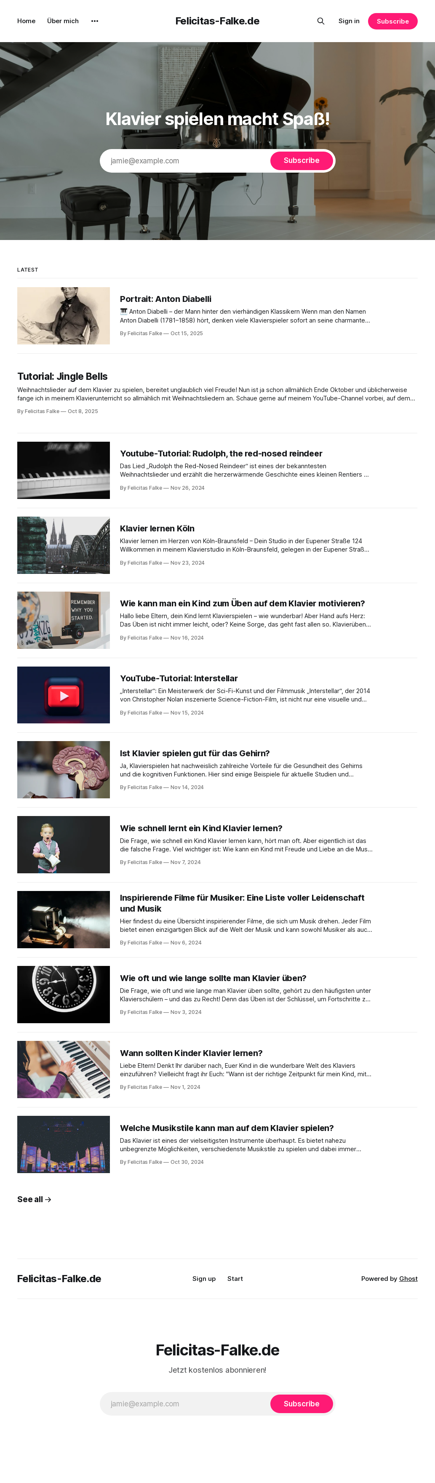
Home (26, 21)
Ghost (408, 1279)
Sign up (204, 1279)
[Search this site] (321, 21)
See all (34, 1199)
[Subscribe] (301, 161)
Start (235, 1279)
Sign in (349, 21)
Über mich (63, 21)
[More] (94, 21)
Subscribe (392, 21)
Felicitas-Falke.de (218, 21)
